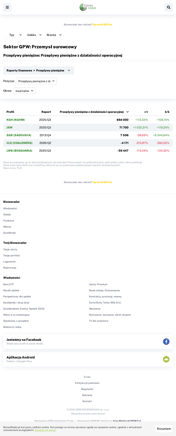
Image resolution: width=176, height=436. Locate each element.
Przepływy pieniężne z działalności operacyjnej (92, 111)
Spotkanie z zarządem (16, 320)
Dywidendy (9, 232)
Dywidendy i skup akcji (16, 302)
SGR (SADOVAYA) (19, 135)
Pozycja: (30, 81)
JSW (10, 127)
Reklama (87, 395)
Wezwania (94, 308)
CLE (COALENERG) (20, 143)
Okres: (19, 90)
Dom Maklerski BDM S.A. (127, 421)
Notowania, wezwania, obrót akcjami (110, 314)
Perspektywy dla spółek (17, 296)
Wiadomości (10, 208)
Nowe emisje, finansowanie (104, 290)
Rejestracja (9, 267)
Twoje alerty (10, 249)
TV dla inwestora (98, 320)
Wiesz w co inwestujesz (16, 314)
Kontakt (87, 401)
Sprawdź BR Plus (102, 24)
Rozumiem (164, 428)
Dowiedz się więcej (45, 430)
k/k (167, 111)
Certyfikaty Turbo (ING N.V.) (105, 302)
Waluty (7, 226)
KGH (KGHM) (16, 119)
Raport (46, 111)
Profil (10, 111)
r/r (146, 111)
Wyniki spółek (11, 290)
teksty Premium (98, 284)
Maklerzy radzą (12, 327)
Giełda (7, 214)
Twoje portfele (11, 255)
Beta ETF (8, 284)
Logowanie (9, 261)
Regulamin (87, 389)
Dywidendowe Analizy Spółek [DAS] (24, 308)
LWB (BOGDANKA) (19, 150)
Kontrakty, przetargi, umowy (105, 296)
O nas (87, 377)
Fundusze (8, 220)
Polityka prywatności (87, 383)
